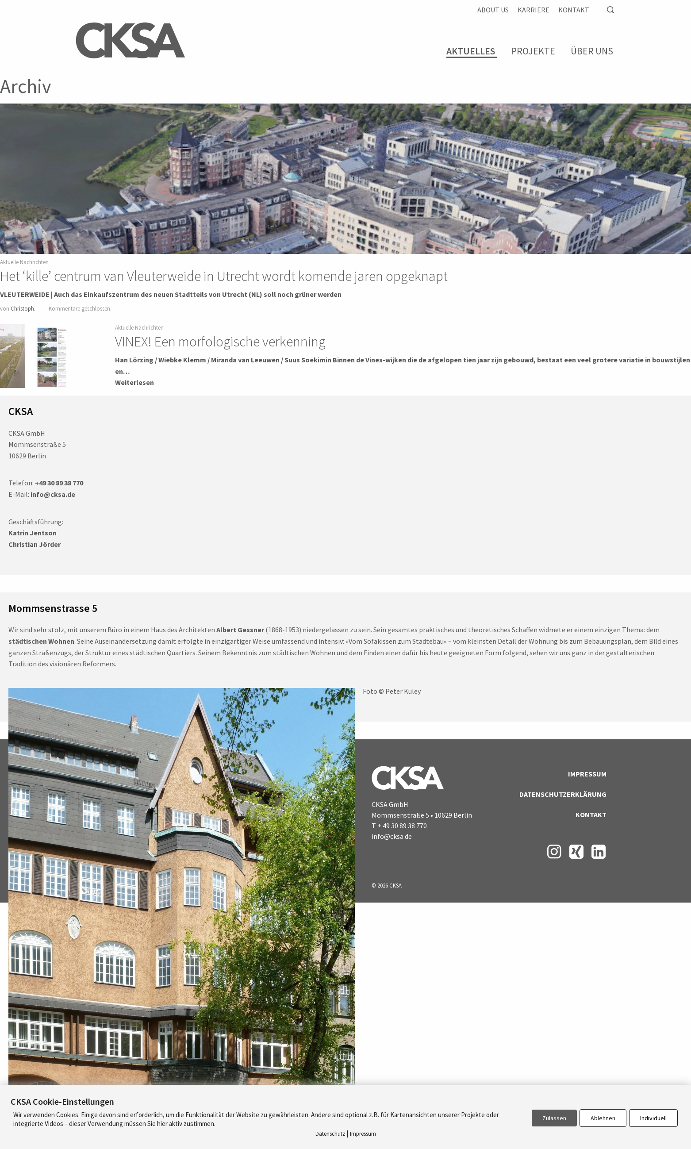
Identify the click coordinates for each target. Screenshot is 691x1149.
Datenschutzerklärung (563, 794)
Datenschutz (330, 1133)
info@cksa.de (392, 836)
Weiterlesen (134, 382)
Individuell (653, 1118)
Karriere (533, 9)
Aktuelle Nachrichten (24, 262)
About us (493, 9)
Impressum (587, 773)
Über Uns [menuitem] (592, 51)
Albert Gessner (240, 629)
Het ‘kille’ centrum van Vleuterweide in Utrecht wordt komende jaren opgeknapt (224, 276)
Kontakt (573, 9)
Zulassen (554, 1118)
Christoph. (23, 308)
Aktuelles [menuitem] (470, 51)
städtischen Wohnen (41, 641)
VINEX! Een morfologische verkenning (220, 341)
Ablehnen (603, 1118)
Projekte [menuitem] (533, 51)
